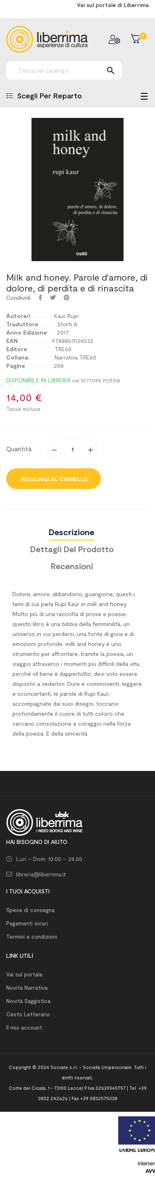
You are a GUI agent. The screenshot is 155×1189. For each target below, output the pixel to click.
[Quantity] (72, 449)
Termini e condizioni (31, 936)
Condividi (40, 298)
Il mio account (24, 1027)
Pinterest (66, 298)
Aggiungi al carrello (53, 479)
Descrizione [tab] (71, 532)
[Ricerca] (64, 70)
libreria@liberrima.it (41, 874)
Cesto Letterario (28, 1014)
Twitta (53, 298)
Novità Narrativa (27, 987)
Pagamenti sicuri (27, 923)
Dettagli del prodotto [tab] (72, 549)
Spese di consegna (30, 910)
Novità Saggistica (28, 1001)
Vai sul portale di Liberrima (113, 5)
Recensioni (72, 566)
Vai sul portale (24, 974)
